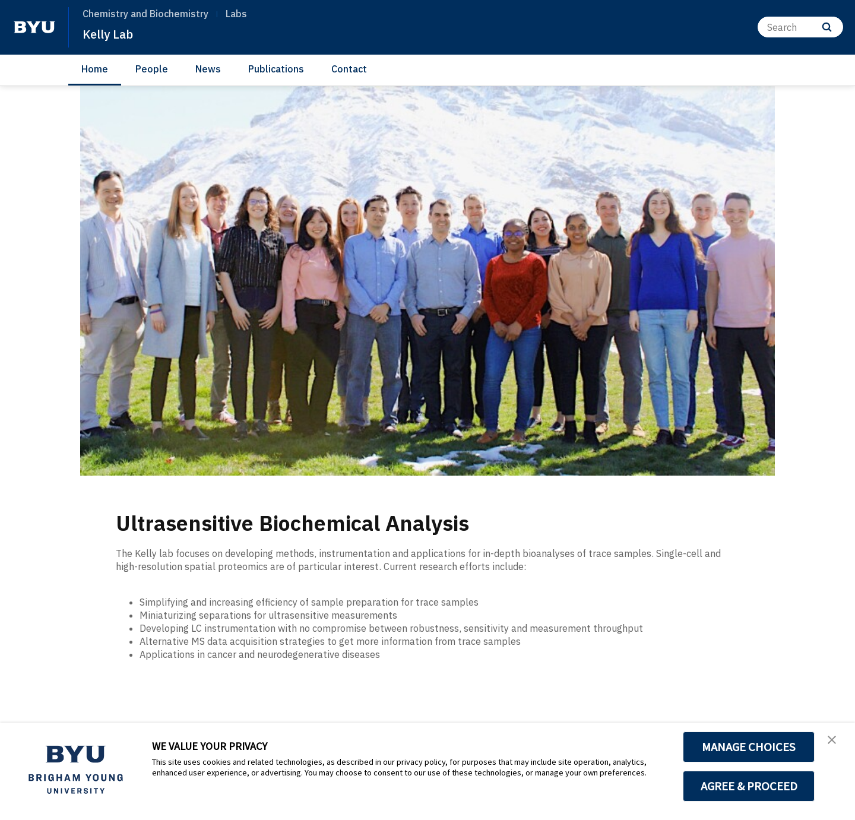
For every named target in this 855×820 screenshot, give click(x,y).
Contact (349, 69)
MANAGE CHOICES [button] (749, 747)
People (151, 69)
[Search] (800, 27)
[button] (835, 744)
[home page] (34, 27)
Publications (276, 69)
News (208, 69)
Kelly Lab (112, 33)
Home (94, 69)
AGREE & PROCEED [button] (749, 786)
